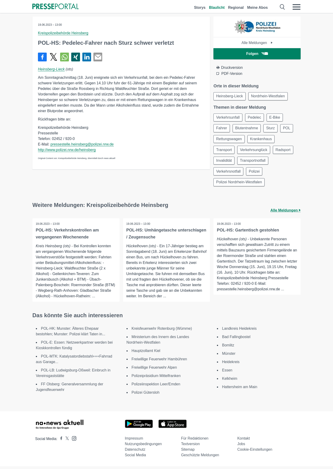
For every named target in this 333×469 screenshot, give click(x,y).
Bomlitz (228, 348)
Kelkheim (229, 381)
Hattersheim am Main (239, 390)
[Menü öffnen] (296, 7)
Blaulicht (217, 8)
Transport (224, 151)
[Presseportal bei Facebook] (59, 442)
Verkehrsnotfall (228, 173)
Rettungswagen (229, 140)
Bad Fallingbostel (236, 340)
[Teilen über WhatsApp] (64, 57)
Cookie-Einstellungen (254, 452)
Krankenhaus (262, 140)
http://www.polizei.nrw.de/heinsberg (67, 150)
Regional (236, 8)
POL (289, 129)
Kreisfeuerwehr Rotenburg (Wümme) (162, 331)
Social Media (135, 458)
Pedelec (255, 118)
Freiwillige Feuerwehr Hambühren (159, 362)
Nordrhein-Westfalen (269, 96)
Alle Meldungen (257, 43)
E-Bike (276, 118)
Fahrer (221, 129)
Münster (228, 356)
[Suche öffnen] (282, 7)
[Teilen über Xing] (75, 57)
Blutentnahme (247, 129)
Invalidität (224, 162)
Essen (227, 373)
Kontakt (243, 441)
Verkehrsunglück (254, 151)
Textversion (190, 447)
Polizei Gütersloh (146, 395)
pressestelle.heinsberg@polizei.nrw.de (82, 144)
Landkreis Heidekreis (239, 331)
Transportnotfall (254, 162)
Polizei (255, 173)
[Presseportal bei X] (65, 442)
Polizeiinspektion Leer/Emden (156, 387)
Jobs (241, 447)
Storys (200, 8)
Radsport (284, 151)
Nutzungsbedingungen (143, 447)
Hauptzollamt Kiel (146, 353)
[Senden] (97, 57)
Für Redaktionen (194, 441)
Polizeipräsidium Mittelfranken (156, 378)
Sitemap (188, 452)
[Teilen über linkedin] (86, 57)
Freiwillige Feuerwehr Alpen (154, 370)
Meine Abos (257, 8)
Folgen (257, 54)
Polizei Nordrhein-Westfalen (239, 185)
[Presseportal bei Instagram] (72, 441)
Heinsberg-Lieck (51, 69)
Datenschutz (135, 452)
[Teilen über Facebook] (42, 57)
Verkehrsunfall (228, 118)
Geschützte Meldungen (200, 458)
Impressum (134, 441)
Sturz (272, 129)
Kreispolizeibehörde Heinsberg (63, 33)
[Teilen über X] (53, 57)
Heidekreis (231, 365)
